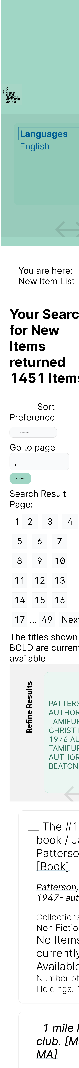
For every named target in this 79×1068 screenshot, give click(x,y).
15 (39, 600)
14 (19, 600)
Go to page (32, 447)
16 (59, 600)
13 (59, 580)
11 (19, 580)
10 (59, 560)
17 (19, 619)
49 (47, 619)
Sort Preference (32, 412)
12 (39, 580)
